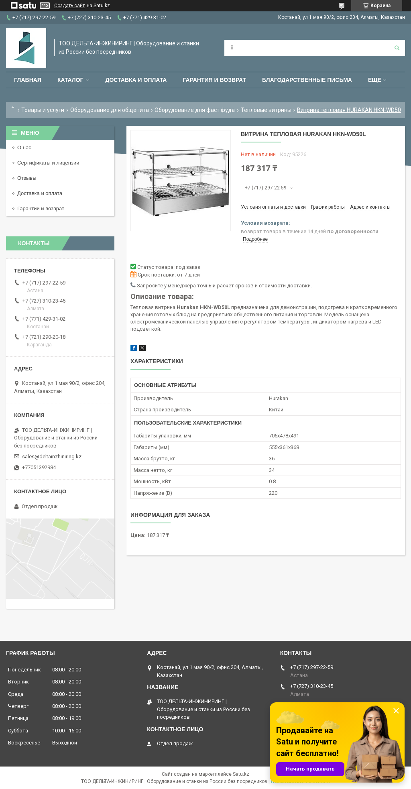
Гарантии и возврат (40, 208)
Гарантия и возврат (214, 80)
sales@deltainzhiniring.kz (51, 456)
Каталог (70, 80)
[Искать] (397, 48)
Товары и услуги (42, 110)
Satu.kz (241, 774)
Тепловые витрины (266, 110)
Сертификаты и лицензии (48, 163)
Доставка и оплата (136, 80)
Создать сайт (69, 5)
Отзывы (27, 178)
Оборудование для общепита (109, 110)
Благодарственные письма (307, 80)
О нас (24, 147)
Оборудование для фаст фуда (195, 110)
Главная (27, 80)
